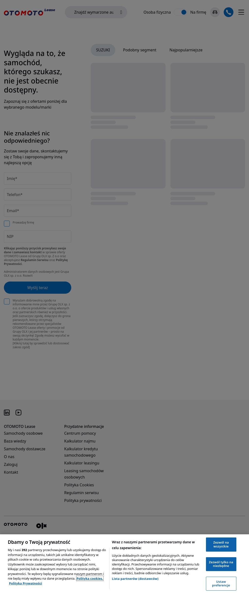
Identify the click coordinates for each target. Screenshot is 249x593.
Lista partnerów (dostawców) (135, 578)
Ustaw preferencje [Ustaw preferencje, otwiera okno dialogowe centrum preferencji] (221, 583)
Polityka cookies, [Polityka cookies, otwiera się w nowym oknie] (90, 578)
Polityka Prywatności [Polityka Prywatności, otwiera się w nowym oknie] (25, 583)
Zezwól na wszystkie (221, 544)
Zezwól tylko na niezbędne (221, 564)
